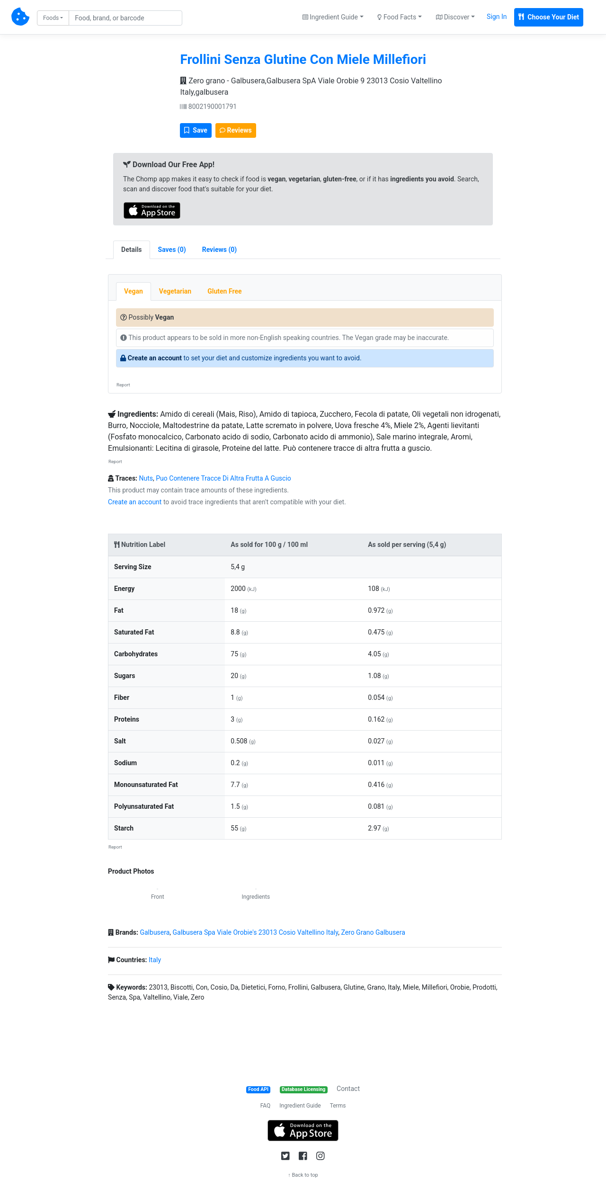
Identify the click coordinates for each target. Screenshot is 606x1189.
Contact (348, 1088)
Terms (338, 1105)
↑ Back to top (303, 1175)
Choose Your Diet (548, 17)
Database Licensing (303, 1089)
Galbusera (154, 932)
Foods (51, 18)
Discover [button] (453, 17)
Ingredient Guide (300, 1105)
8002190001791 (208, 106)
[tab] (172, 250)
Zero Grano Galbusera (373, 932)
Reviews (236, 130)
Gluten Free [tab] (224, 291)
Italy (155, 960)
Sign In (497, 16)
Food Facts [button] (396, 17)
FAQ (265, 1105)
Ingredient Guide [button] (330, 17)
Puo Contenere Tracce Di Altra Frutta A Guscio (223, 478)
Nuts (146, 478)
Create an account (155, 358)
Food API (258, 1089)
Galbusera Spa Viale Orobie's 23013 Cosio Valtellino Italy (256, 932)
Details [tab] (131, 249)
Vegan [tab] (133, 291)
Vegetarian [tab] (175, 291)
